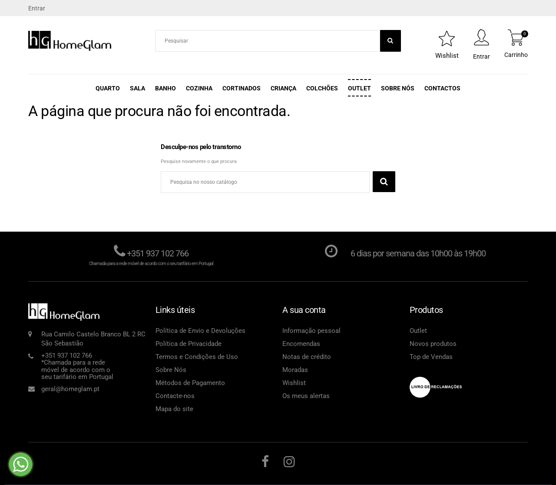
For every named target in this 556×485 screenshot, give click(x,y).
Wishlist (294, 383)
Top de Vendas (431, 357)
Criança (283, 88)
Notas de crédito (306, 357)
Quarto (108, 88)
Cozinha (199, 88)
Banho (165, 88)
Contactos (442, 88)
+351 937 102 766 (158, 253)
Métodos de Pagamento (190, 383)
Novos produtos (433, 344)
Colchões (322, 88)
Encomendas (301, 344)
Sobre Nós (397, 88)
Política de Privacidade (189, 344)
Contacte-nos (175, 396)
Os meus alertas (306, 396)
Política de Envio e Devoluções (200, 331)
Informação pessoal (311, 331)
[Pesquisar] (265, 182)
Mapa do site (174, 409)
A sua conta (304, 310)
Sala (137, 88)
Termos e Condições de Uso (197, 357)
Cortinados (241, 88)
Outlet (359, 88)
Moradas (295, 370)
